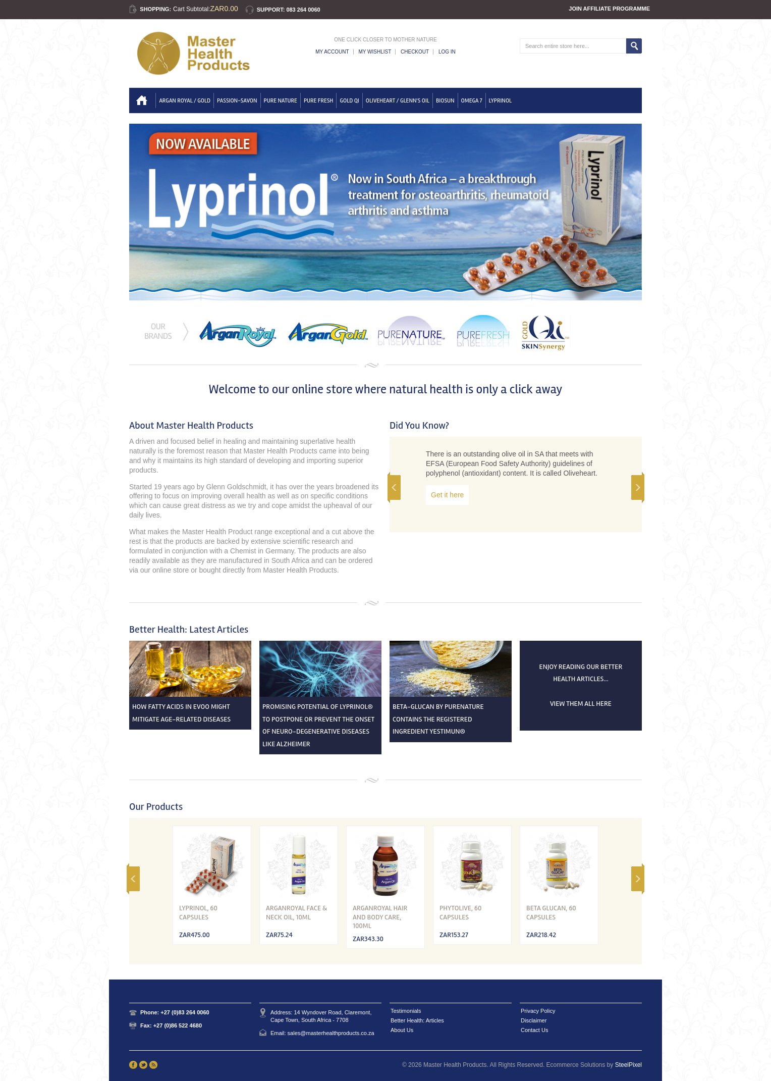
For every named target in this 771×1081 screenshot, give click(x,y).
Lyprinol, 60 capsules (198, 912)
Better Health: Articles (417, 1020)
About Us (402, 1030)
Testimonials (406, 1011)
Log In (447, 52)
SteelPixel (628, 1064)
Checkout (415, 52)
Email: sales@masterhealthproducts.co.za (322, 1033)
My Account (332, 52)
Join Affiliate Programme (609, 9)
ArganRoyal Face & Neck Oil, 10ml (296, 912)
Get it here (447, 495)
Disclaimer (533, 1020)
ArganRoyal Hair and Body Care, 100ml (380, 917)
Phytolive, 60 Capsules (460, 912)
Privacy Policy (538, 1011)
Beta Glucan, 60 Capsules (551, 912)
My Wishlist (374, 52)
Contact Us (534, 1030)
